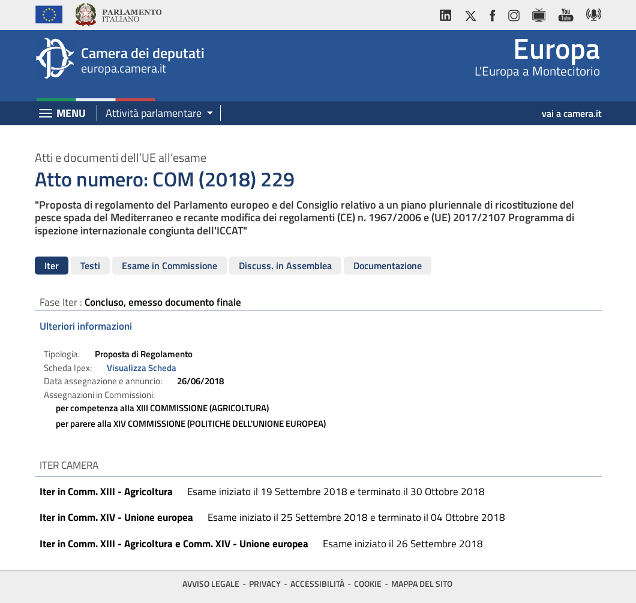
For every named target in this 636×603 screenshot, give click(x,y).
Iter (51, 265)
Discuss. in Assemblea (285, 265)
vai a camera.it (572, 113)
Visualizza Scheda (141, 368)
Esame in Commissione (169, 265)
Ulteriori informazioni (86, 326)
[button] (155, 113)
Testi (90, 265)
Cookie (368, 583)
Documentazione (387, 265)
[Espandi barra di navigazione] (45, 114)
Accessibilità (317, 583)
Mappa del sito (421, 583)
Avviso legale (210, 583)
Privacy (265, 583)
